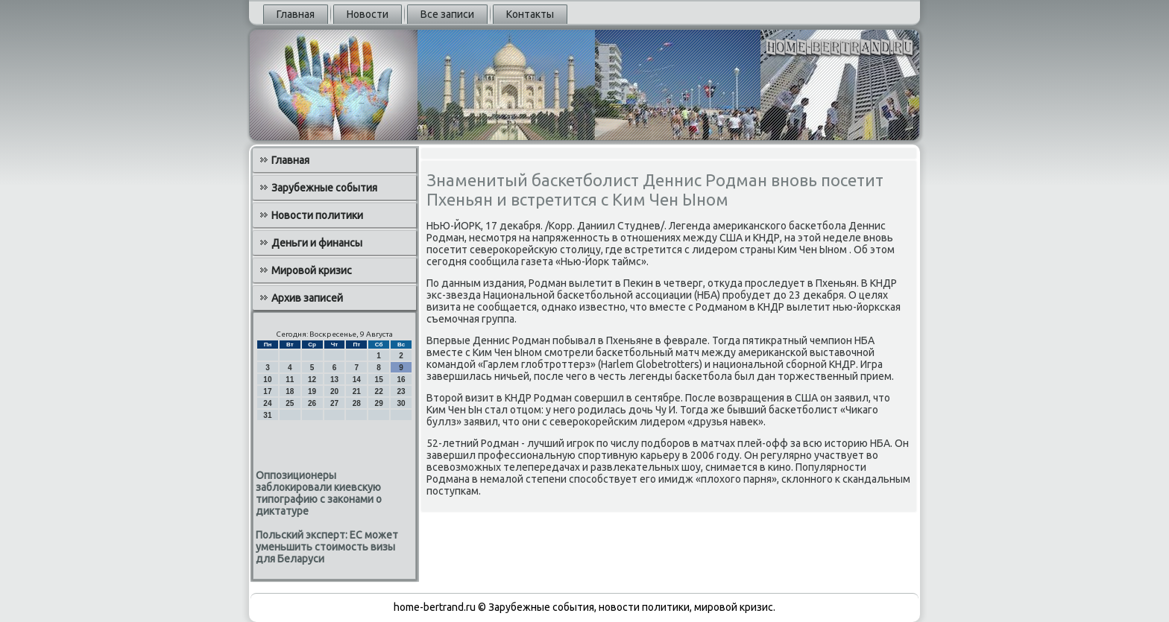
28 (357, 403)
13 (334, 379)
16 (401, 379)
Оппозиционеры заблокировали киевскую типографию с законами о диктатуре (319, 493)
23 (401, 391)
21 (357, 391)
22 (379, 391)
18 (290, 391)
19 (312, 391)
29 (379, 403)
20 (334, 391)
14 (357, 379)
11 (290, 379)
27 (334, 403)
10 (267, 379)
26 (312, 403)
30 (401, 403)
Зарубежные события (324, 188)
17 (267, 391)
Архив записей (307, 298)
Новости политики (317, 215)
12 (312, 379)
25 (290, 403)
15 (379, 379)
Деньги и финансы (316, 243)
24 (267, 403)
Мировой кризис (311, 270)
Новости (367, 14)
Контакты (530, 14)
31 (267, 415)
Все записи (447, 14)
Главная (296, 14)
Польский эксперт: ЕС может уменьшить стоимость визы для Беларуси (327, 547)
